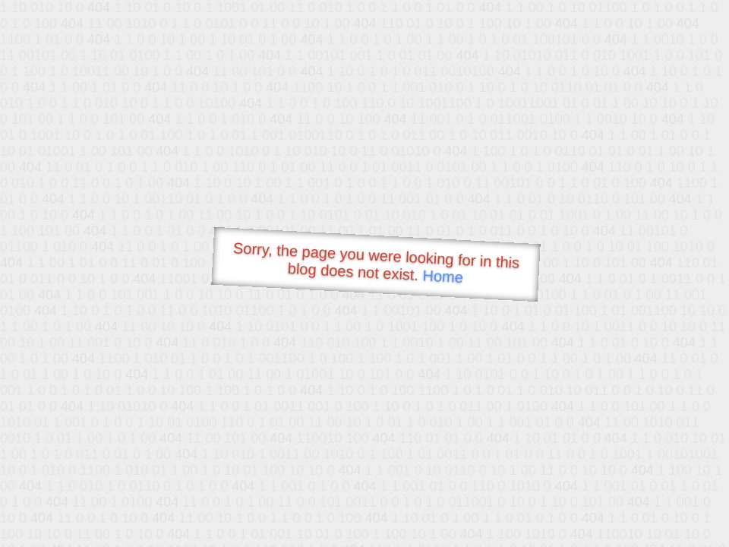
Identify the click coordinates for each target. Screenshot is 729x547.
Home (442, 276)
